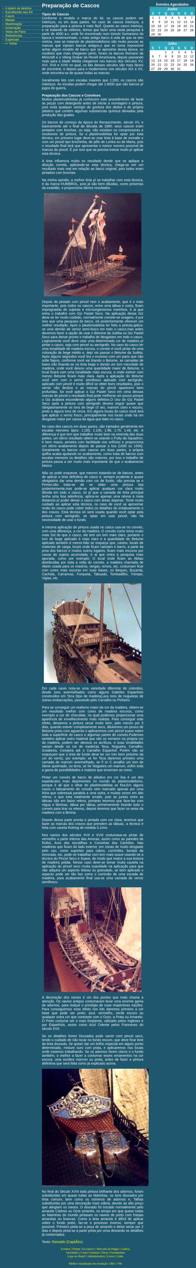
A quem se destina (18, 8)
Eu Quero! (88, 1249)
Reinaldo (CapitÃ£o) (67, 1242)
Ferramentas (117, 1252)
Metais (10, 20)
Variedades (72, 1252)
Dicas (105, 1252)
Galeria (125, 1249)
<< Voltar (11, 43)
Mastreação (13, 24)
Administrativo (96, 1256)
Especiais (12, 39)
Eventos (65, 1249)
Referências (13, 35)
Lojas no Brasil (76, 1256)
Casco (9, 16)
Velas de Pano (15, 31)
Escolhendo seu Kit (18, 12)
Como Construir (90, 1252)
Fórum (76, 1249)
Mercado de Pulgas (108, 1249)
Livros (111, 1256)
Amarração (13, 28)
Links (120, 1256)
